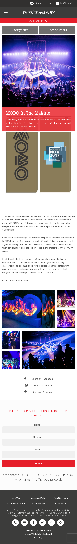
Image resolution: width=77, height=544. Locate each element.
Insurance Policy (38, 497)
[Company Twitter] (43, 522)
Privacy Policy (38, 503)
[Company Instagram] (61, 522)
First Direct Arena (17, 219)
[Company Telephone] (16, 522)
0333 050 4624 (67, 3)
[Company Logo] (38, 12)
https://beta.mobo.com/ (15, 280)
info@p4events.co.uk (43, 3)
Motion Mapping (37, 247)
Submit (38, 463)
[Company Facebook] (34, 522)
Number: (37, 437)
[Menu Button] (5, 12)
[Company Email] (25, 522)
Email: (37, 449)
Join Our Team (61, 497)
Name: (37, 424)
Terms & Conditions (16, 503)
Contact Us (60, 503)
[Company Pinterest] (52, 522)
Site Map (16, 497)
